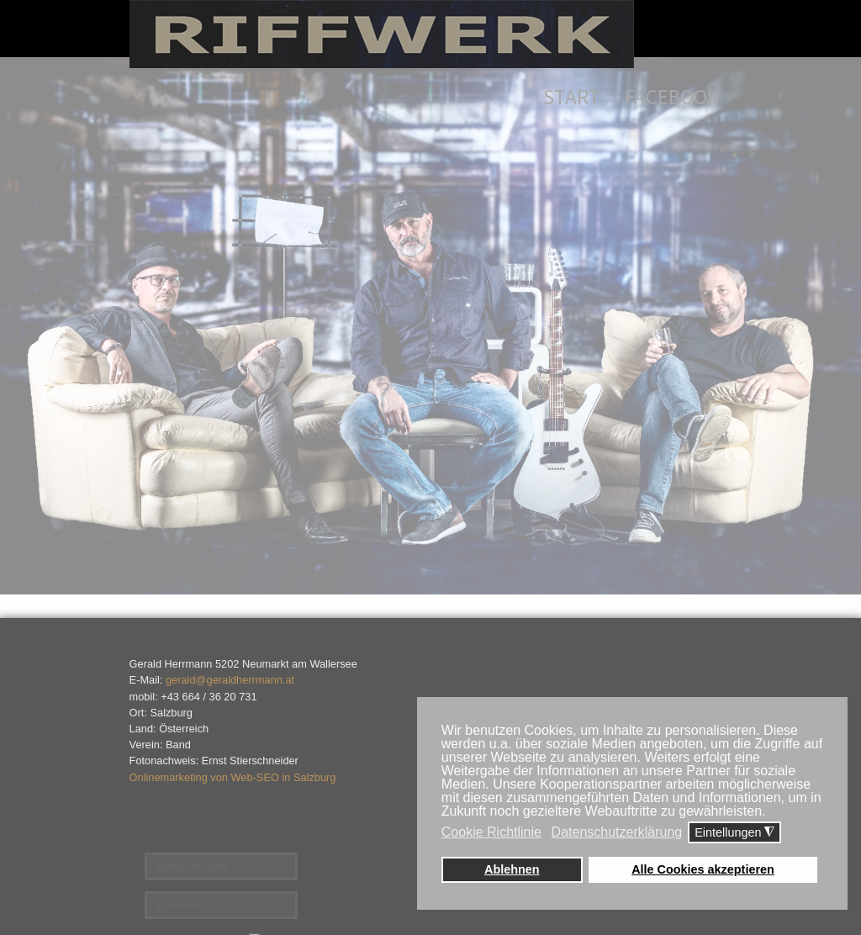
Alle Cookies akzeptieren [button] (702, 869)
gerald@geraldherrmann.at (230, 680)
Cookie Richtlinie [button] (491, 832)
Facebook (672, 96)
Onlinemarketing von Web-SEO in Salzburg (232, 777)
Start (571, 96)
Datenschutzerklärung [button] (617, 832)
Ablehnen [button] (512, 869)
